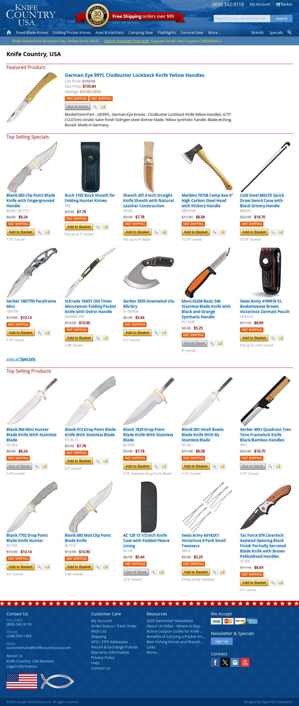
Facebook (215, 662)
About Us (14, 655)
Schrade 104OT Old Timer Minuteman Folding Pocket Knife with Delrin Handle (90, 306)
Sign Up (221, 641)
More (214, 32)
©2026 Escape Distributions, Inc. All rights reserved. (42, 702)
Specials (276, 32)
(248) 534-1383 (18, 635)
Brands (257, 32)
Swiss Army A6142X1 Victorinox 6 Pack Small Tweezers (204, 540)
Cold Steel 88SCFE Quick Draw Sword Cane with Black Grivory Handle (262, 200)
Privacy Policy (103, 657)
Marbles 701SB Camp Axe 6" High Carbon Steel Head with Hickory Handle (207, 200)
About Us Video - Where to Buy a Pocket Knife (186, 626)
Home (9, 32)
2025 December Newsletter (170, 620)
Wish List (99, 631)
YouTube (245, 662)
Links (151, 647)
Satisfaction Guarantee (97, 16)
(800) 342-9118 (228, 4)
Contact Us (17, 614)
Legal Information (21, 666)
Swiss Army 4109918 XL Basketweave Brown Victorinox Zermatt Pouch (265, 306)
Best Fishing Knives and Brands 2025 (178, 641)
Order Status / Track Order (114, 626)
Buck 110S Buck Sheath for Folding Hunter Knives (90, 198)
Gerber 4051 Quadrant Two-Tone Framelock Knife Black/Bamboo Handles (266, 435)
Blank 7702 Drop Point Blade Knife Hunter (27, 538)
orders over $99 (130, 18)
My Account (260, 4)
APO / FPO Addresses (109, 641)
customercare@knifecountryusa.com (38, 647)
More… (153, 652)
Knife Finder (290, 32)
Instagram (235, 662)
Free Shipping (76, 99)
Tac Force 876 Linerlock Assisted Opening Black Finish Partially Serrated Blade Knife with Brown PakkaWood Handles (263, 546)
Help (95, 662)
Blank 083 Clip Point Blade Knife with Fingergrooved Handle (30, 200)
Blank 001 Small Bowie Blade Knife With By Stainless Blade (203, 435)
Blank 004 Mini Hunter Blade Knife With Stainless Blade (31, 435)
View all (20, 359)
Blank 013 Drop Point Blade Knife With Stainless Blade (90, 432)
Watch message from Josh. (127, 41)
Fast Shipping (101, 99)
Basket (287, 4)
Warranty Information (110, 652)
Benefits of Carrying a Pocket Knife (176, 636)
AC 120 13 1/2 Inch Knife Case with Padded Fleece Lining (146, 540)
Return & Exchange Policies (114, 647)
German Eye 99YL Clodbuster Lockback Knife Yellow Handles (134, 75)
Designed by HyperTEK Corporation (268, 702)
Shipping (98, 636)
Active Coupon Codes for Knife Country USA (184, 631)
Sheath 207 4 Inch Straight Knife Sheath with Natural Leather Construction (148, 200)
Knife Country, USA (31, 15)
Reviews (30, 661)
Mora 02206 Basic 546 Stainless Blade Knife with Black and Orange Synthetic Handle (206, 309)
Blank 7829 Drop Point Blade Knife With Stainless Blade (148, 435)
